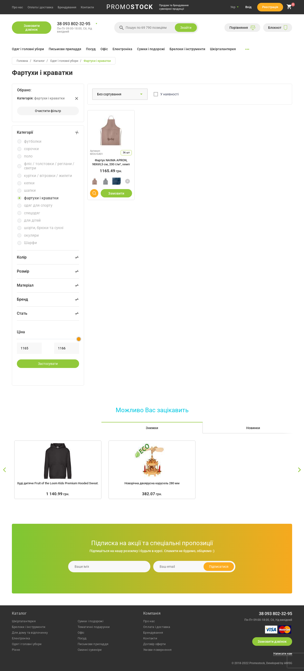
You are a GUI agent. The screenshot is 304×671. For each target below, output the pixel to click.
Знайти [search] (185, 27)
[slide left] (5, 470)
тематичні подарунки (94, 627)
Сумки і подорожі (151, 49)
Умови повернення (157, 649)
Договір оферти (154, 644)
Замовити (116, 193)
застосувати (48, 364)
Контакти (87, 7)
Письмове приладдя (65, 49)
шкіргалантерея (24, 621)
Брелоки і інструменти (187, 49)
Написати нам (282, 653)
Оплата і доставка (40, 7)
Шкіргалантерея (223, 49)
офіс (81, 632)
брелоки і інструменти (28, 627)
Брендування (67, 7)
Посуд (91, 49)
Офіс (104, 49)
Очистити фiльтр (48, 111)
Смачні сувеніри (90, 649)
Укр (232, 7)
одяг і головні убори (27, 644)
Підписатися (218, 566)
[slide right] (299, 470)
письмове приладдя (93, 644)
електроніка (21, 638)
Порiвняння (242, 27)
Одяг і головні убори (28, 49)
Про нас (17, 7)
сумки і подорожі (90, 621)
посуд (82, 638)
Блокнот (277, 27)
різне (16, 649)
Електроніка (122, 49)
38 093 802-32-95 (73, 23)
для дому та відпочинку (30, 632)
